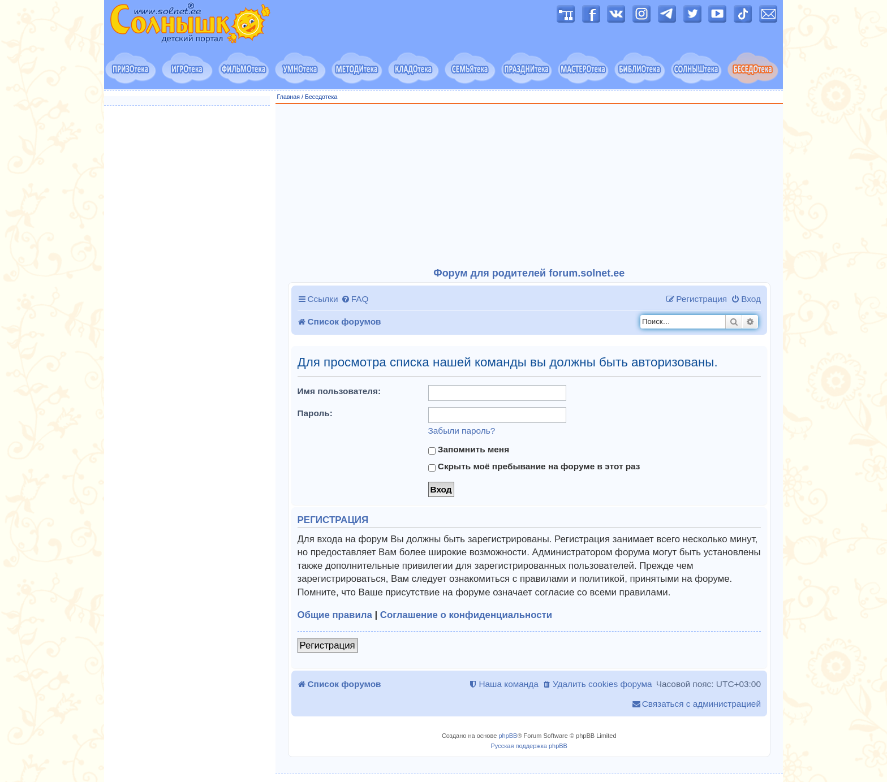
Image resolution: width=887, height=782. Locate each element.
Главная (288, 96)
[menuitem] (355, 299)
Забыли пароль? (462, 430)
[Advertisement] (529, 186)
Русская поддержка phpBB (529, 745)
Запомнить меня (469, 449)
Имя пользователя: (339, 391)
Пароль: (315, 413)
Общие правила (335, 615)
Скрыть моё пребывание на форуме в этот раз (534, 466)
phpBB (507, 735)
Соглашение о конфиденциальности (466, 615)
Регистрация (327, 645)
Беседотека (321, 96)
